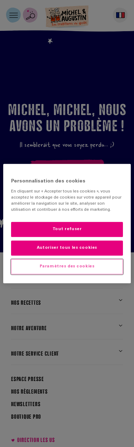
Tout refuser (67, 230)
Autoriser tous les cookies (67, 248)
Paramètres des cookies (67, 266)
